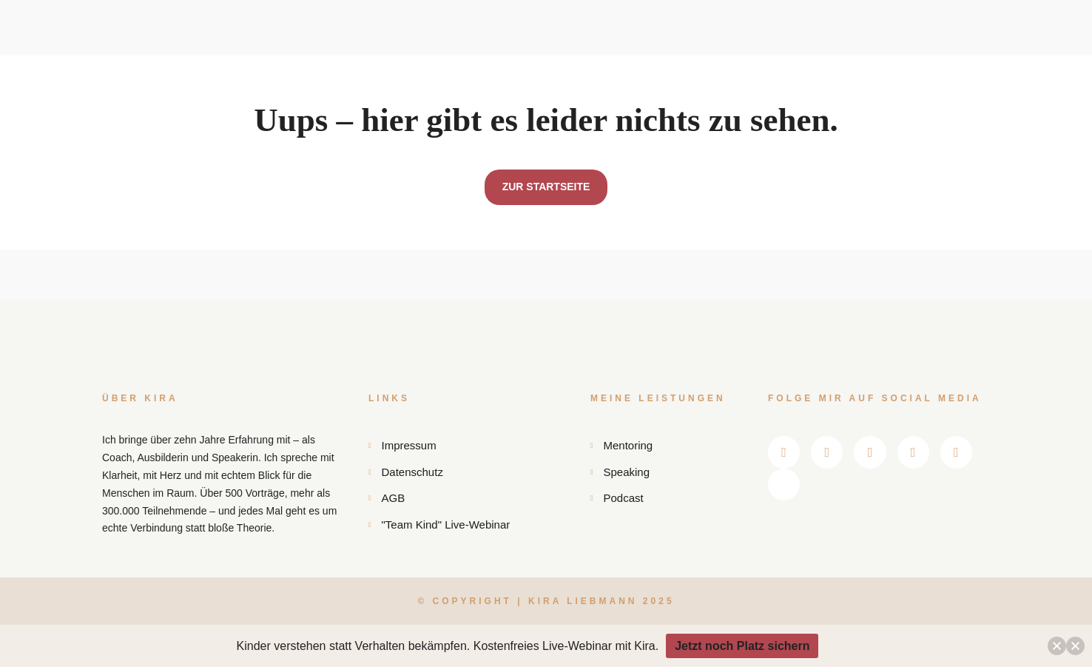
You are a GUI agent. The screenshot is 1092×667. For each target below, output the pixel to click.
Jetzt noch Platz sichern (742, 646)
